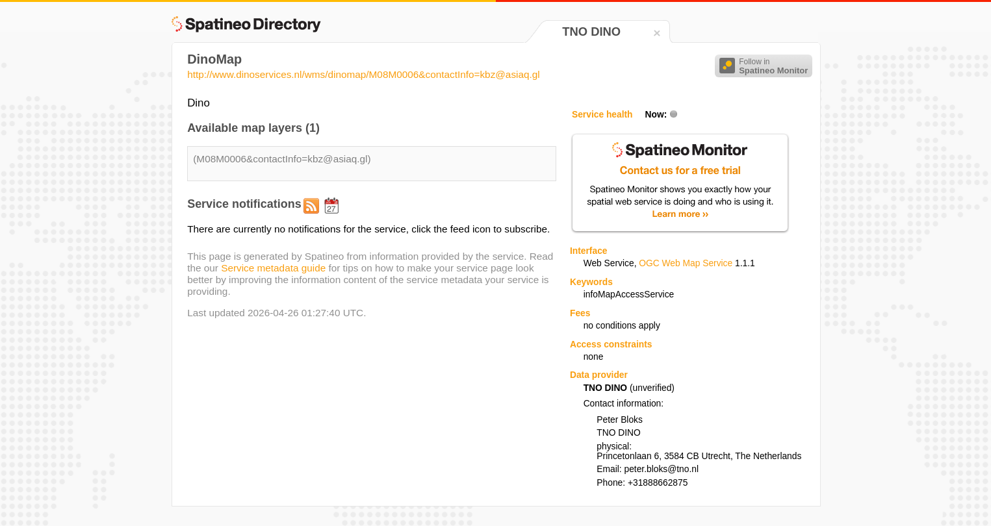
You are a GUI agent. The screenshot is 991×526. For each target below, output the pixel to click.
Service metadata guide (273, 267)
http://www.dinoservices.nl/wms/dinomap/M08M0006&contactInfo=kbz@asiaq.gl (363, 74)
